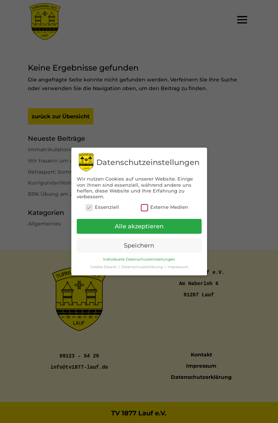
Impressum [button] (178, 265)
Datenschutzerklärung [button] (142, 265)
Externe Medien (164, 205)
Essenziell (102, 205)
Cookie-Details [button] (104, 265)
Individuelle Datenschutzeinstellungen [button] (139, 257)
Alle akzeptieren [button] (139, 224)
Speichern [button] (139, 243)
